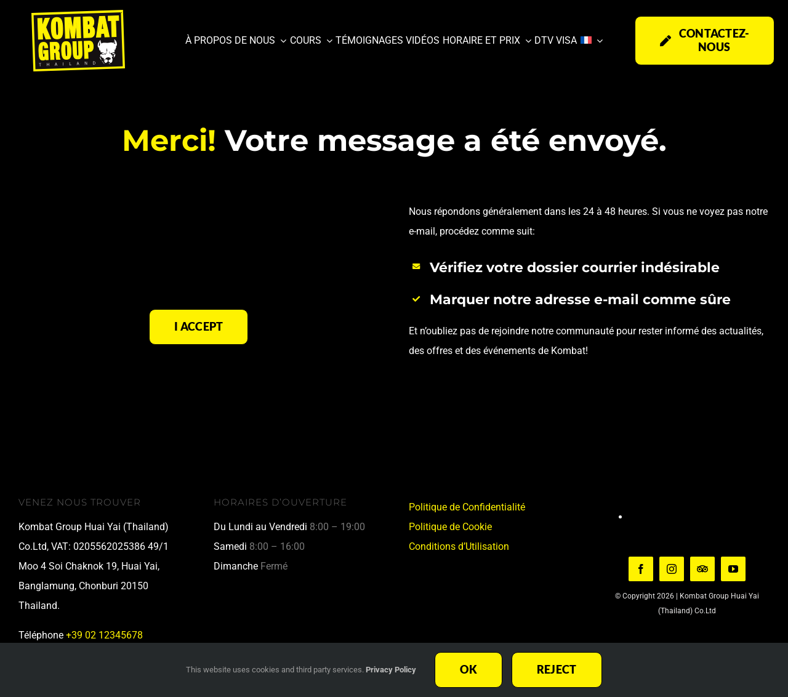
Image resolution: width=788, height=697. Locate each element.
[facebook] (641, 569)
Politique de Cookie (450, 527)
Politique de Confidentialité (467, 507)
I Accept (198, 326)
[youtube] (733, 569)
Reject (557, 669)
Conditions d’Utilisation (459, 546)
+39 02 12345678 (104, 635)
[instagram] (671, 569)
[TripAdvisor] (702, 569)
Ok (468, 669)
